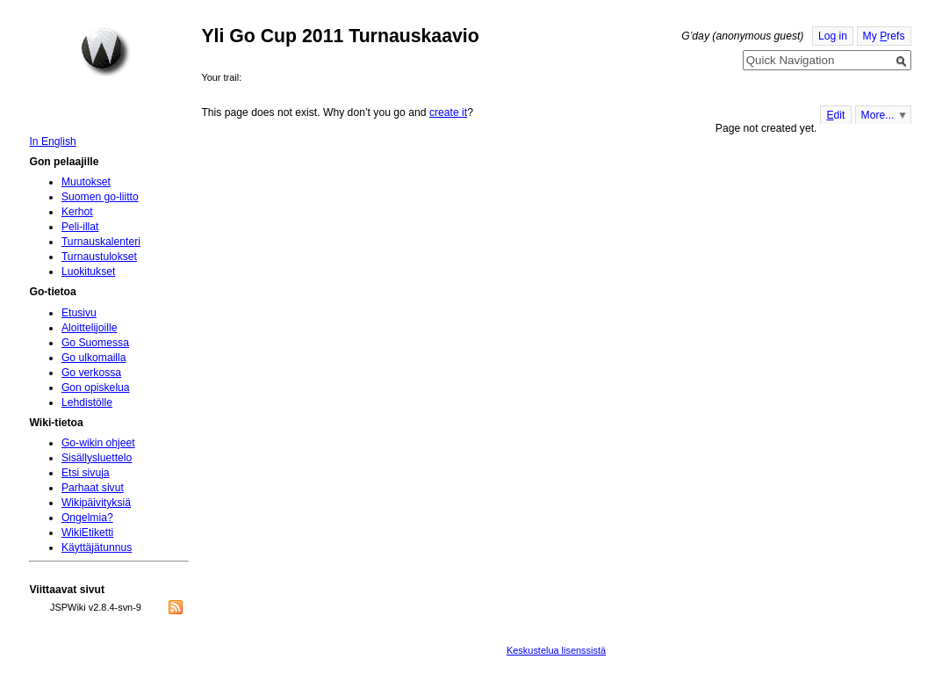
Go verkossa (91, 372)
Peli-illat (80, 227)
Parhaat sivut (92, 488)
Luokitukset (88, 271)
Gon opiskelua (95, 387)
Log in (832, 36)
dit (835, 115)
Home (105, 52)
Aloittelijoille (89, 328)
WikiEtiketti (87, 532)
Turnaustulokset (99, 256)
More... (878, 115)
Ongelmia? (87, 517)
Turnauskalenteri (100, 241)
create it (448, 112)
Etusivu (79, 313)
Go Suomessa (95, 343)
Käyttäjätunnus (96, 547)
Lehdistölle (86, 402)
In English (52, 141)
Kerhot (77, 212)
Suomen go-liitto (100, 197)
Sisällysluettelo (96, 458)
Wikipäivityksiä (96, 502)
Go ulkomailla (93, 357)
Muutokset (86, 182)
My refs (884, 36)
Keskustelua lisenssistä (556, 650)
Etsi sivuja (85, 473)
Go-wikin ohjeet (98, 443)
